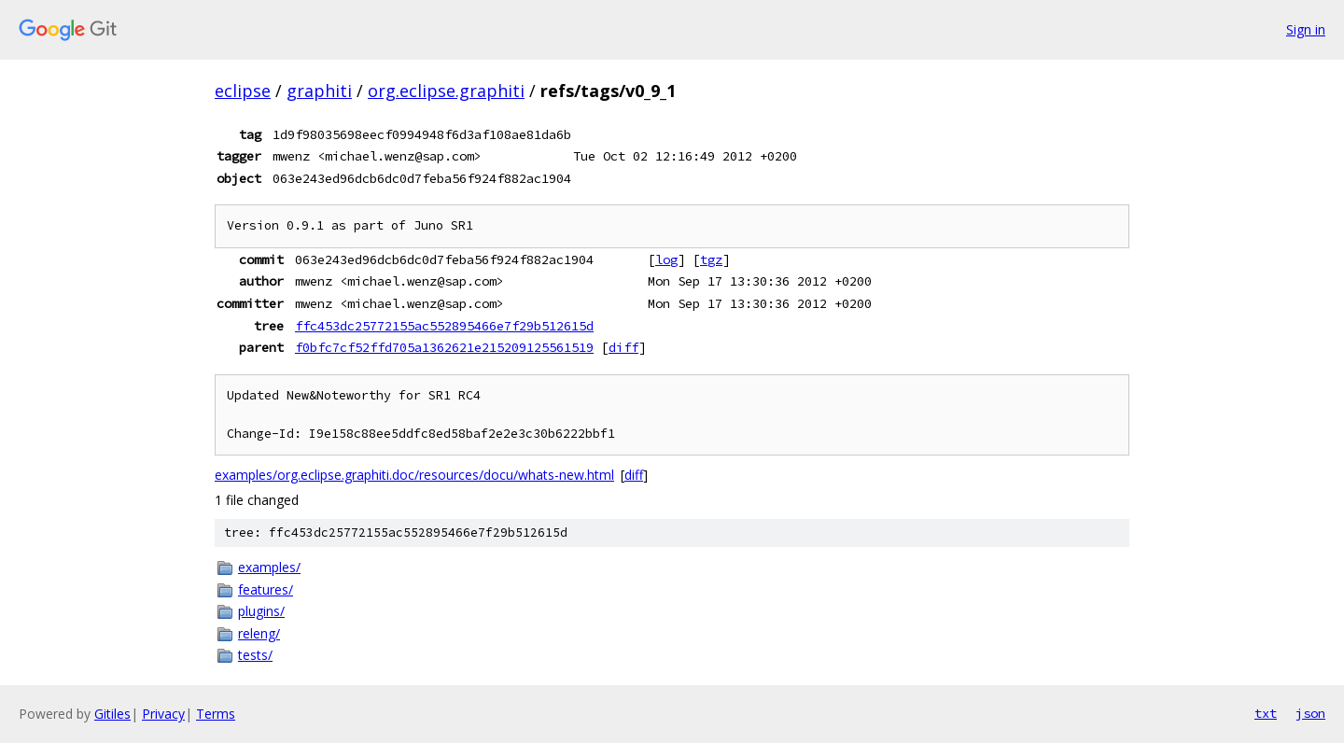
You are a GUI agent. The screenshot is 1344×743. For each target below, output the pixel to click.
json (1310, 713)
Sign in (1305, 29)
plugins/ (261, 611)
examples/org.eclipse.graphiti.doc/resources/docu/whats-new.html (414, 475)
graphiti (319, 90)
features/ (265, 589)
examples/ (269, 567)
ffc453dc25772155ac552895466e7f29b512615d (444, 325)
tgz (711, 259)
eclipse (243, 90)
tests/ (255, 655)
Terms (215, 713)
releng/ (259, 633)
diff (623, 347)
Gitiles (112, 713)
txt (1265, 713)
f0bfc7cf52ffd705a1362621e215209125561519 (444, 347)
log (666, 259)
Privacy (163, 713)
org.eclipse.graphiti (446, 90)
